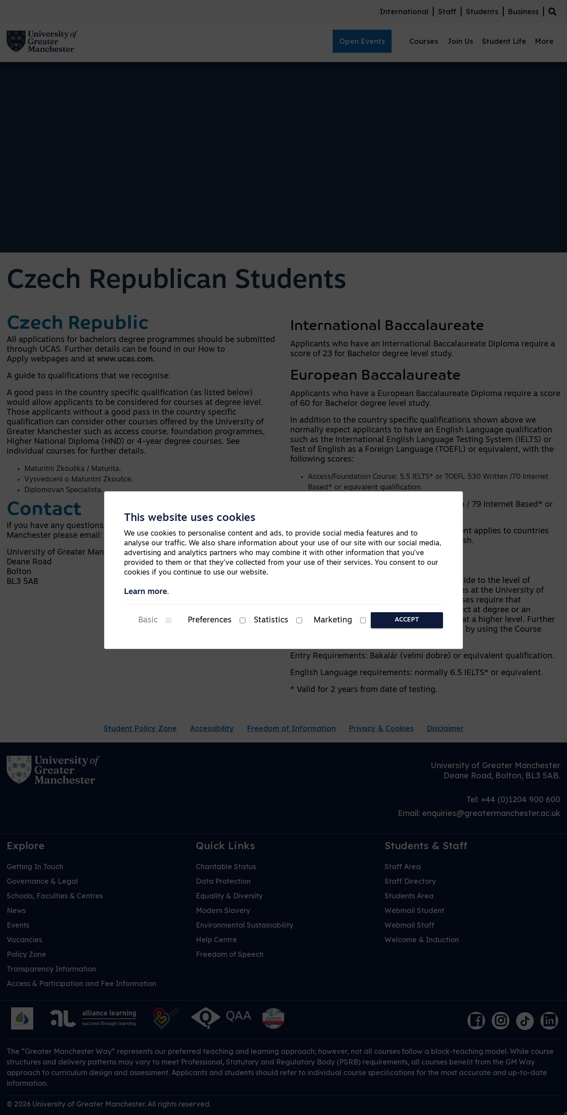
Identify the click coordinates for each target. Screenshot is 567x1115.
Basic (148, 620)
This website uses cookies (190, 518)
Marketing (333, 620)
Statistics (271, 620)
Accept (407, 620)
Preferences (210, 620)
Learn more (145, 592)
